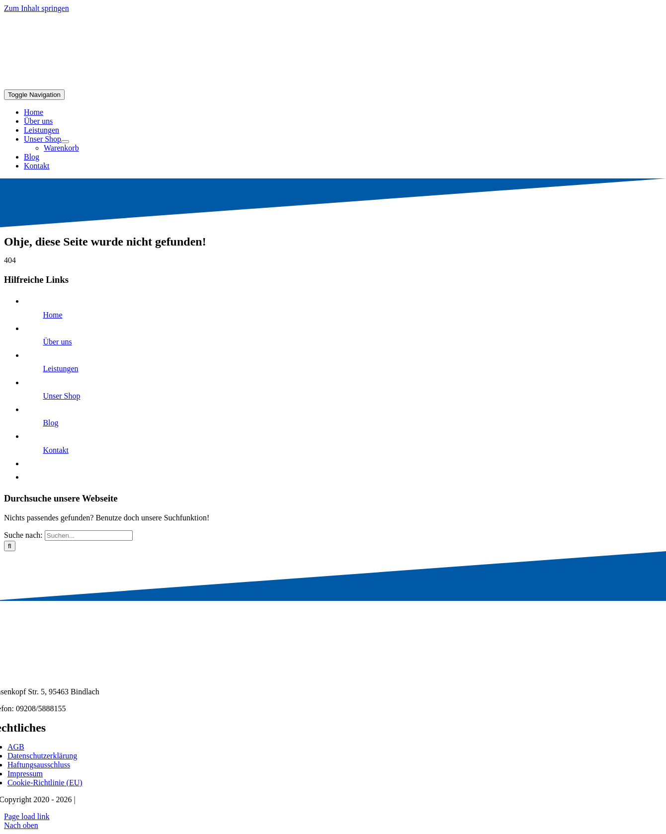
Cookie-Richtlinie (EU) (45, 782)
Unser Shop (61, 396)
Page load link (27, 816)
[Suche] (9, 546)
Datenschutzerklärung (42, 755)
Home (52, 315)
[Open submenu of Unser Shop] (65, 141)
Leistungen (60, 368)
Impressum (25, 773)
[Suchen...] (89, 535)
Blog (50, 422)
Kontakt (56, 450)
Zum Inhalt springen (36, 8)
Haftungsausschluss (38, 764)
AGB (15, 747)
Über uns (57, 341)
